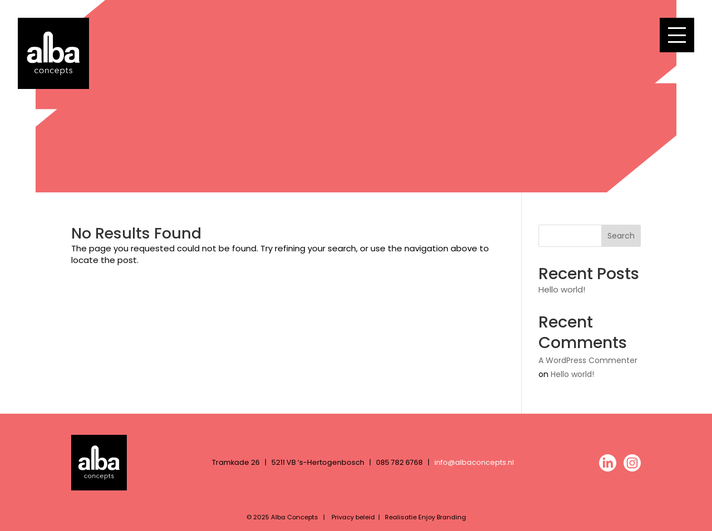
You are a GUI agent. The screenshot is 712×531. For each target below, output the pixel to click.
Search (621, 235)
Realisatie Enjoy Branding (425, 517)
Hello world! (561, 289)
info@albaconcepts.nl (474, 462)
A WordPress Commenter (587, 360)
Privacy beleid (353, 517)
